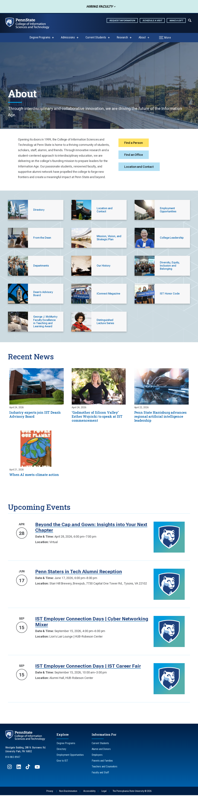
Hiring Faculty (98, 6)
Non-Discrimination (68, 792)
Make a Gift (176, 20)
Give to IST (62, 761)
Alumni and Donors (101, 749)
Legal (103, 792)
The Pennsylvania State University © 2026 (132, 792)
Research (122, 37)
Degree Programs (40, 37)
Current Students (96, 37)
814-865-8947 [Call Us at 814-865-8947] (12, 757)
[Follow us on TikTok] (28, 769)
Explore (63, 735)
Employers (97, 755)
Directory (61, 749)
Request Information (122, 20)
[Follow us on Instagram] (9, 769)
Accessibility (89, 792)
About (142, 37)
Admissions (68, 37)
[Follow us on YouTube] (37, 769)
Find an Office (134, 156)
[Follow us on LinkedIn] (19, 769)
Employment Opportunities (70, 755)
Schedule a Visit (152, 20)
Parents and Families (102, 761)
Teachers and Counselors (104, 767)
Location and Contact (140, 169)
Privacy (49, 792)
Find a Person (134, 143)
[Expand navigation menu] (190, 20)
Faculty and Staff (100, 773)
